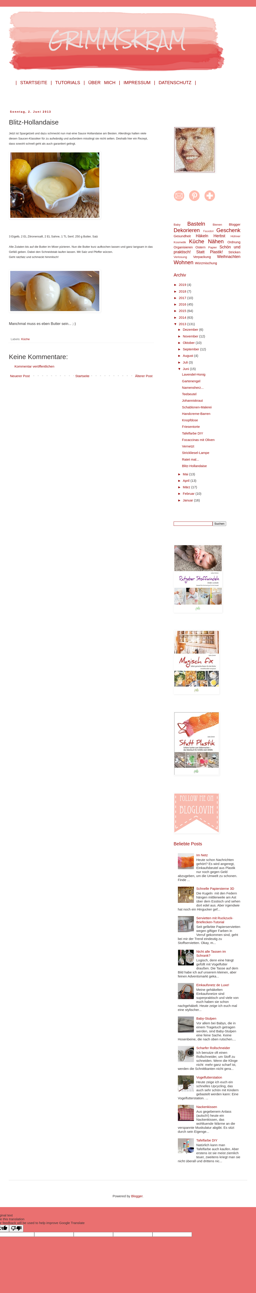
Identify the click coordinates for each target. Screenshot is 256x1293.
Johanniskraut (192, 400)
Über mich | (104, 82)
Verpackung (202, 257)
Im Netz (202, 855)
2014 (183, 317)
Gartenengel (191, 381)
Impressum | (139, 82)
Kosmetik (180, 242)
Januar (188, 500)
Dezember (191, 329)
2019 (183, 285)
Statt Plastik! (209, 252)
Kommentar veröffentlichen (34, 366)
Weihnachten (228, 256)
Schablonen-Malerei (197, 407)
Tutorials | (70, 82)
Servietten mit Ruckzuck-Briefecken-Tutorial (214, 920)
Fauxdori (208, 231)
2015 (183, 311)
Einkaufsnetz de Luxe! (212, 985)
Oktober (189, 343)
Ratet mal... (190, 459)
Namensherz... (193, 387)
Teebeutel (189, 394)
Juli (186, 362)
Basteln (196, 224)
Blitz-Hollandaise (194, 466)
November (191, 336)
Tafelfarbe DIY (192, 433)
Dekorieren (187, 230)
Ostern (200, 247)
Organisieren (183, 247)
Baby (177, 224)
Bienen (217, 224)
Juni (186, 369)
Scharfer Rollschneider (213, 1048)
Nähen (216, 241)
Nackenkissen (206, 1107)
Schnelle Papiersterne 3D (215, 888)
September (191, 349)
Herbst (219, 236)
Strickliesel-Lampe (195, 453)
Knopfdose (190, 420)
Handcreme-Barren (196, 414)
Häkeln (202, 236)
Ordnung (234, 242)
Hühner (235, 236)
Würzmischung (206, 263)
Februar (189, 493)
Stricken (234, 252)
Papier (212, 247)
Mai (186, 474)
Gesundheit (182, 236)
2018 (183, 291)
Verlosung (180, 257)
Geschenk (228, 230)
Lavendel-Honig (193, 374)
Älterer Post (143, 376)
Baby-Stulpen (206, 1018)
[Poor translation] (16, 1228)
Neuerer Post (20, 376)
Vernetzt (188, 446)
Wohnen (183, 262)
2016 (183, 304)
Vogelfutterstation (209, 1077)
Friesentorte (191, 426)
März (187, 487)
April (186, 480)
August (188, 356)
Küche (25, 339)
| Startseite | (34, 82)
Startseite (82, 376)
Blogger (234, 224)
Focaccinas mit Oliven (198, 440)
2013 (183, 324)
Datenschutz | (177, 82)
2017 (183, 298)
